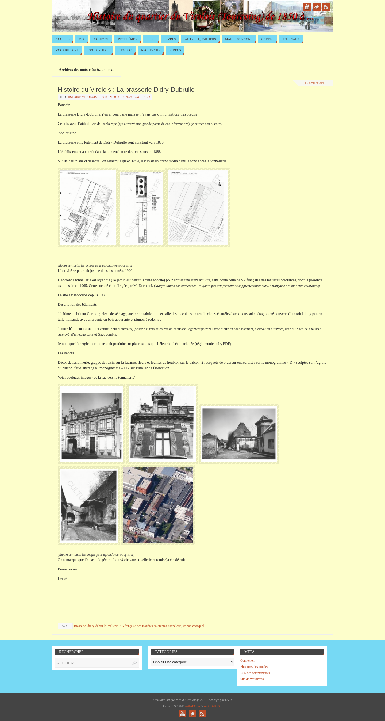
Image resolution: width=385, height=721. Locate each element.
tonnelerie (174, 626)
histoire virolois (82, 97)
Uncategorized (136, 97)
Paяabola (192, 706)
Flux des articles (254, 667)
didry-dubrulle (96, 626)
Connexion (247, 660)
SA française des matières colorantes (143, 626)
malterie (113, 626)
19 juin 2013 (110, 97)
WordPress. (213, 706)
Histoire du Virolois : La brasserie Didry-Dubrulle (126, 89)
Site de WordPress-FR (254, 679)
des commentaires (255, 673)
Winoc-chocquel (193, 626)
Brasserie (80, 626)
